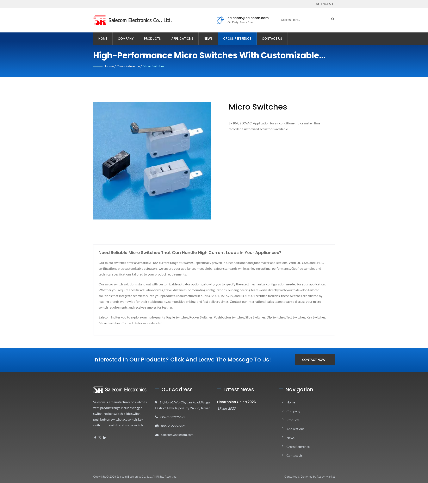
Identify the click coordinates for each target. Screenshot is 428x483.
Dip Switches (285, 317)
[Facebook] (95, 443)
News (209, 38)
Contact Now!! (314, 359)
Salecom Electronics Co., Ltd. (136, 476)
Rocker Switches (205, 317)
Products (152, 38)
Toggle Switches (180, 317)
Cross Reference (240, 38)
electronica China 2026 (234, 402)
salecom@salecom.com (245, 18)
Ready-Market (326, 476)
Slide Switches (263, 317)
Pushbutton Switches (235, 317)
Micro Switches (155, 66)
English (327, 3)
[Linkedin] (104, 443)
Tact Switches (307, 317)
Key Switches (108, 323)
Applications (183, 38)
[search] (305, 19)
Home (103, 38)
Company (126, 38)
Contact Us (276, 38)
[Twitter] (99, 443)
